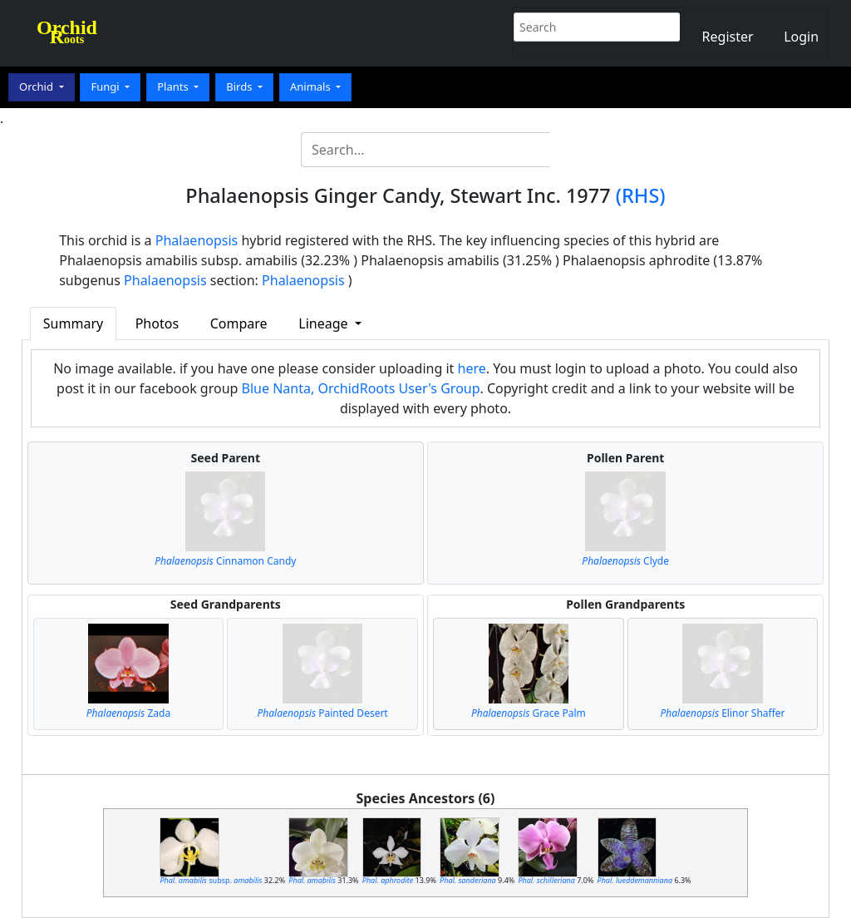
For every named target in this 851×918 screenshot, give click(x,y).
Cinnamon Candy (225, 561)
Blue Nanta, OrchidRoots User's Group (361, 388)
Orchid (37, 86)
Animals (311, 86)
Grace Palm (528, 713)
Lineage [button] (324, 323)
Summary (73, 323)
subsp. (211, 880)
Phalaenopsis (197, 240)
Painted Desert (323, 713)
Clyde (625, 561)
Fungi (106, 86)
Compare (239, 323)
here (472, 368)
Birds (240, 86)
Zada (128, 713)
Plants (174, 86)
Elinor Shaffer (722, 713)
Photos (157, 323)
